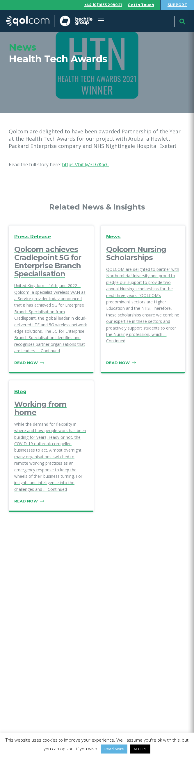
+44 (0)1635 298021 (103, 5)
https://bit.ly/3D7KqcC (85, 164)
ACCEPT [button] (140, 748)
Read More (114, 748)
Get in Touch (141, 5)
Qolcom (48, 21)
